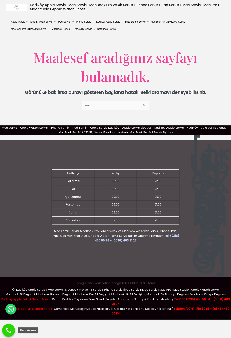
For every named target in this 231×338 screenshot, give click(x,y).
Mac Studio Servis (137, 21)
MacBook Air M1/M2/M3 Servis (170, 21)
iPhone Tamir (60, 128)
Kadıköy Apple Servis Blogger (207, 128)
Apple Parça (19, 21)
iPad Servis (66, 21)
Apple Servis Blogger (136, 128)
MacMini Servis (85, 29)
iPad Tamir (79, 128)
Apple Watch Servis (34, 128)
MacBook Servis (62, 29)
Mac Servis (9, 128)
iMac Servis (47, 21)
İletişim (34, 21)
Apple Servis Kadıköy (104, 128)
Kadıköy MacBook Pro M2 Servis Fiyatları (145, 132)
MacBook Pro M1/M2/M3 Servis (30, 29)
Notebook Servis (108, 29)
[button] (26, 21)
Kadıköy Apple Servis (109, 21)
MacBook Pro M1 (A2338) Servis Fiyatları (86, 132)
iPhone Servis (84, 21)
